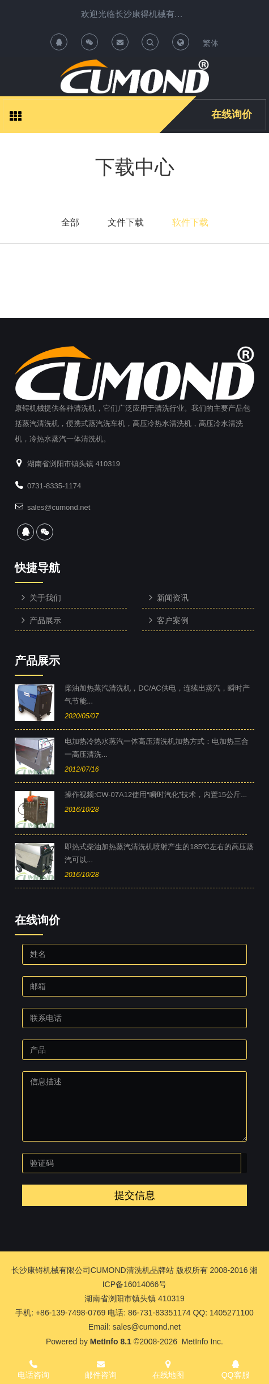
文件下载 (126, 222)
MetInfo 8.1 (110, 1341)
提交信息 (134, 1195)
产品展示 (37, 660)
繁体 (211, 43)
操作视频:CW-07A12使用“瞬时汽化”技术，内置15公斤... (156, 794)
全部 (70, 222)
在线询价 (231, 114)
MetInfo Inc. (202, 1341)
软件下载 (190, 222)
